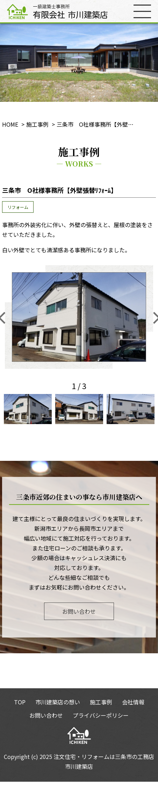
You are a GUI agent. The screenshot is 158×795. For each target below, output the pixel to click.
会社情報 (133, 702)
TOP (20, 702)
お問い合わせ (79, 611)
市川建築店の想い (57, 702)
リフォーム (17, 207)
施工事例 (101, 702)
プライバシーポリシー (101, 715)
